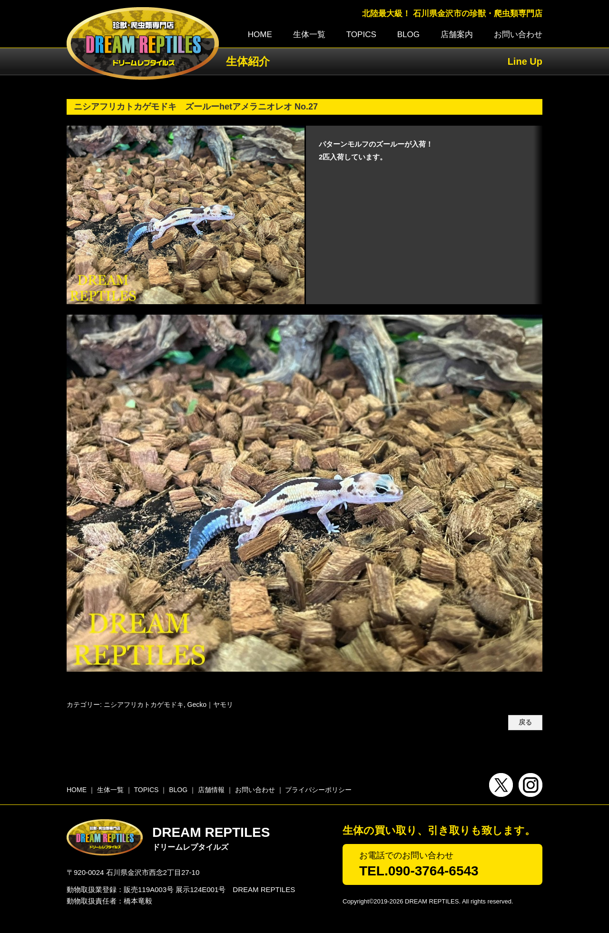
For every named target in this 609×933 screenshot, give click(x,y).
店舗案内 (457, 34)
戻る (525, 722)
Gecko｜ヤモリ (210, 704)
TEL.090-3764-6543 (419, 871)
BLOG (408, 34)
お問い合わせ (518, 34)
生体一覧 (309, 34)
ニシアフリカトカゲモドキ (144, 704)
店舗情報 (211, 790)
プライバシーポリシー (318, 790)
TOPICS (361, 34)
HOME (260, 34)
